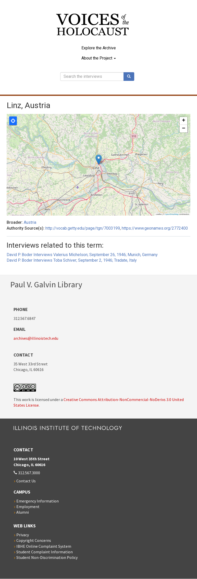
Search (130, 77)
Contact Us (26, 480)
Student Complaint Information (44, 551)
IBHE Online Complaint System (43, 546)
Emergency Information (37, 500)
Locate (13, 120)
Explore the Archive (98, 48)
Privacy (22, 534)
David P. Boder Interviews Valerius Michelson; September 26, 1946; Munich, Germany (82, 254)
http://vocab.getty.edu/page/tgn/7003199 (82, 228)
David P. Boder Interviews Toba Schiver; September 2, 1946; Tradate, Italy (72, 260)
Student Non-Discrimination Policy (47, 557)
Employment (28, 506)
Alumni (22, 512)
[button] (98, 159)
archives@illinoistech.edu (36, 338)
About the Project (98, 58)
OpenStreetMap (172, 214)
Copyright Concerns (33, 540)
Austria (30, 222)
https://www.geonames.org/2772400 (155, 228)
